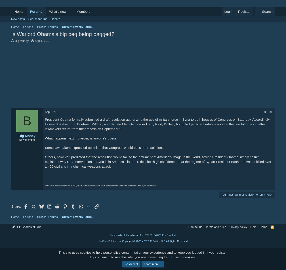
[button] (70, 11)
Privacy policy (238, 227)
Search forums (37, 19)
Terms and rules (216, 227)
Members (83, 11)
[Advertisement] (143, 76)
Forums (36, 11)
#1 (270, 112)
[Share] (265, 112)
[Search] (264, 11)
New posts (18, 19)
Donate (55, 19)
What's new (57, 11)
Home (19, 11)
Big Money (22, 40)
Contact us (195, 227)
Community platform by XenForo (143, 235)
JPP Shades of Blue (27, 227)
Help (253, 227)
